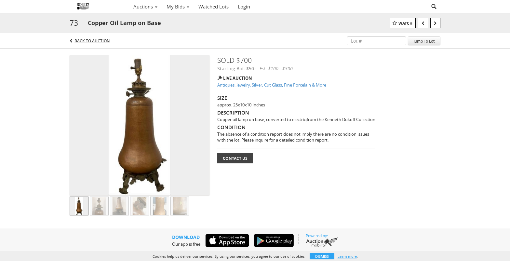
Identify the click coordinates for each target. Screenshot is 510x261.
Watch (405, 23)
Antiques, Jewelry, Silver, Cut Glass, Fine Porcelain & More (271, 85)
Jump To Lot (424, 41)
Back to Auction (92, 41)
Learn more (347, 256)
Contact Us (235, 158)
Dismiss (322, 256)
